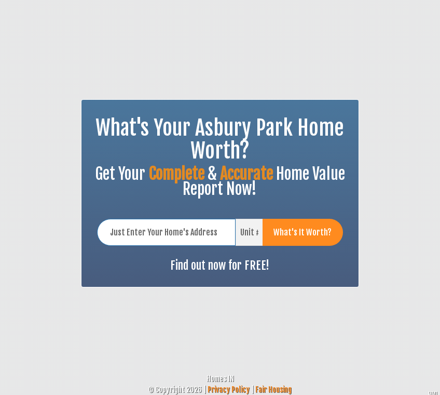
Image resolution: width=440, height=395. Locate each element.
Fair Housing (273, 389)
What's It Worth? (302, 232)
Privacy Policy (229, 389)
